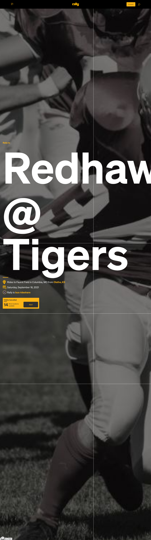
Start (31, 304)
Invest (131, 4)
